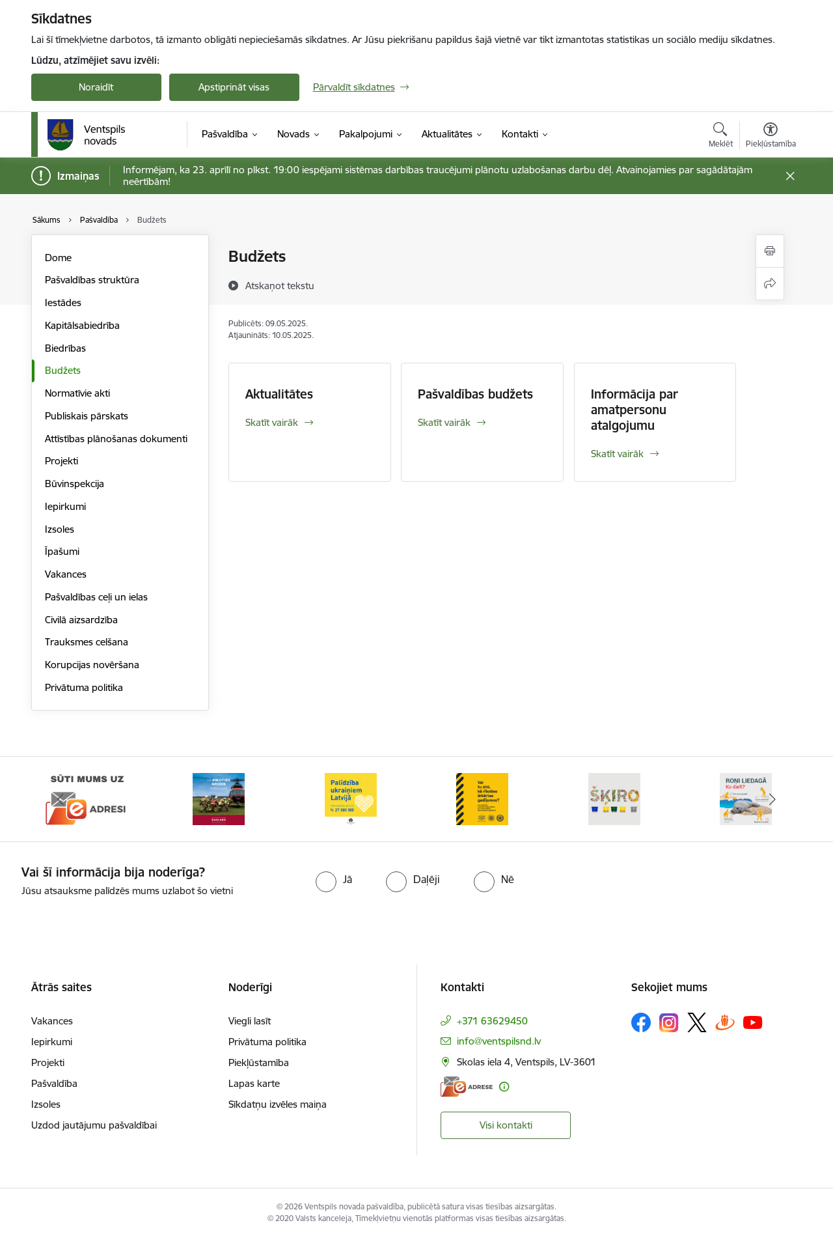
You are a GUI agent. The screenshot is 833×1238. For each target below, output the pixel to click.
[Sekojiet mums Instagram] (669, 1022)
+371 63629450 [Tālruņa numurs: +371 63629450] (492, 1021)
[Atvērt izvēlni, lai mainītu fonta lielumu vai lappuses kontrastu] (770, 136)
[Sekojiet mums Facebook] (641, 1022)
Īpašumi (62, 551)
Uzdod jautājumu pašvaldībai (94, 1125)
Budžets (63, 370)
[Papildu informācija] (504, 1086)
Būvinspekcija (74, 483)
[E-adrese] (467, 1086)
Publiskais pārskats (86, 416)
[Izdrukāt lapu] (770, 251)
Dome (58, 257)
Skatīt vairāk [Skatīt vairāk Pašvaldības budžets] (444, 422)
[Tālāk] (772, 799)
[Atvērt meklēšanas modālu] (720, 136)
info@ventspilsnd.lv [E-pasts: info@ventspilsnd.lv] (499, 1041)
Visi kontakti (506, 1125)
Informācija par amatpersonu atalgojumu (634, 409)
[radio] (334, 879)
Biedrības (65, 348)
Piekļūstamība (258, 1062)
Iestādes (63, 302)
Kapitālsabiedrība (82, 325)
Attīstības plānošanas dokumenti (116, 438)
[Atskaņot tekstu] (279, 285)
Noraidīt (96, 87)
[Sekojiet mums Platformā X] (697, 1022)
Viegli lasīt (249, 1021)
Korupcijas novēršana (92, 664)
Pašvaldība (54, 1083)
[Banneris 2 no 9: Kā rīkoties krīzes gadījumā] (219, 798)
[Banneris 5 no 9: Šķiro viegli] (614, 798)
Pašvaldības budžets (475, 394)
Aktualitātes (279, 394)
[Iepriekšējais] (61, 799)
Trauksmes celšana (86, 642)
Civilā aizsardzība (81, 619)
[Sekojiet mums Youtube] (753, 1022)
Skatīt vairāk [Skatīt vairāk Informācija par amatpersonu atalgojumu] (617, 453)
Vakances (66, 574)
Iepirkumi (65, 506)
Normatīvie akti (77, 393)
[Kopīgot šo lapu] (770, 284)
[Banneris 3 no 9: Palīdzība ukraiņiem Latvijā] (351, 798)
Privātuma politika (84, 687)
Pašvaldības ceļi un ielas (96, 597)
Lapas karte (254, 1083)
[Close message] (789, 176)
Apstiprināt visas (233, 87)
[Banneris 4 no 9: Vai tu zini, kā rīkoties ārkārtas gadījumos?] (482, 798)
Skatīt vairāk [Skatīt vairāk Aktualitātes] (271, 422)
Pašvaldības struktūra (92, 280)
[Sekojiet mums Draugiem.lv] (725, 1022)
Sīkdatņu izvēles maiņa (277, 1104)
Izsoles (59, 529)
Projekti (61, 461)
